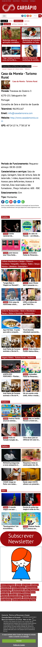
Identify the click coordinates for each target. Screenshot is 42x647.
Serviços (4, 595)
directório (7, 24)
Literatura (13, 266)
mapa (25, 24)
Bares (18, 585)
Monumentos (32, 587)
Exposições (23, 266)
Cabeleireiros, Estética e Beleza (23, 592)
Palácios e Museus (18, 587)
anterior (35, 66)
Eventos (5, 217)
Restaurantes (14, 311)
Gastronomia (29, 313)
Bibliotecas (5, 587)
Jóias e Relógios (24, 595)
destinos (26, 21)
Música (5, 266)
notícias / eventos (17, 24)
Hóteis (11, 357)
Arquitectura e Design (17, 261)
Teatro (31, 264)
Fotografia (15, 264)
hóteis (11, 21)
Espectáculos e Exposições (11, 597)
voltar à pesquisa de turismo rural (12, 69)
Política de (19, 645)
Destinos (31, 357)
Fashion (5, 446)
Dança (37, 264)
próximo (27, 69)
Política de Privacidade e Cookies (19, 615)
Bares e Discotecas (28, 311)
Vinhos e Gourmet (15, 313)
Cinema (23, 264)
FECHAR (19, 641)
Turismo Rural (21, 357)
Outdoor (5, 402)
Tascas (5, 313)
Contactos (5, 615)
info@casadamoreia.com (20, 113)
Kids (4, 490)
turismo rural (18, 21)
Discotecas (26, 585)
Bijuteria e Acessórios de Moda (23, 600)
